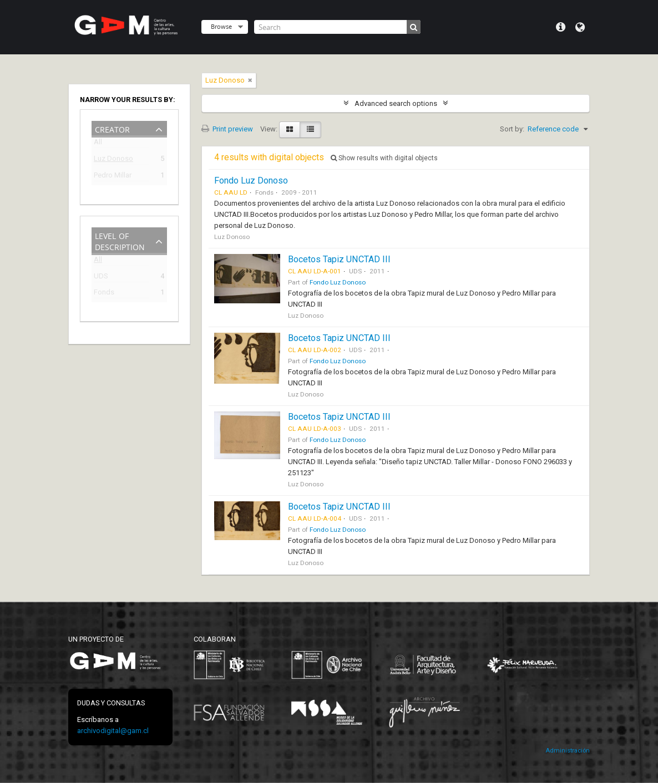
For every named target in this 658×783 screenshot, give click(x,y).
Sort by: (512, 129)
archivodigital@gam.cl (113, 730)
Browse (221, 26)
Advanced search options (396, 103)
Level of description (120, 240)
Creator (112, 128)
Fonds (104, 293)
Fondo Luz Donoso (251, 180)
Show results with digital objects (384, 158)
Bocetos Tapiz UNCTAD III (339, 259)
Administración (567, 750)
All (98, 144)
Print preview (227, 129)
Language (580, 27)
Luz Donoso (113, 160)
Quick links (560, 27)
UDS (101, 277)
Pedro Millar (112, 176)
